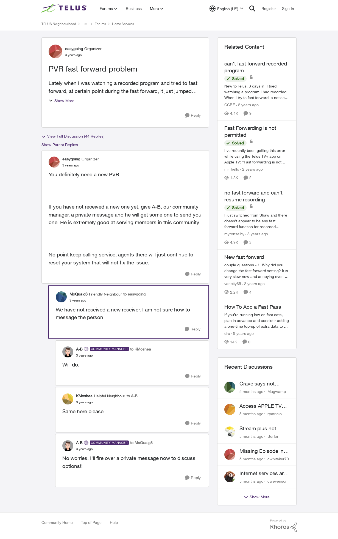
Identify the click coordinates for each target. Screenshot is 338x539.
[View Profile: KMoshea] (67, 398)
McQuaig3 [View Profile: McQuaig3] (78, 294)
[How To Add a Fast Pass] (257, 320)
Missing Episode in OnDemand (261, 451)
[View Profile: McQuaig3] (61, 296)
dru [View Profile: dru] (227, 333)
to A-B (132, 395)
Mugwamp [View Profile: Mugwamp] (276, 391)
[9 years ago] (242, 333)
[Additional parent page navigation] (85, 24)
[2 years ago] (247, 105)
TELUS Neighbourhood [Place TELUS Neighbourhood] (58, 24)
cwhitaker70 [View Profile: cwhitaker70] (278, 458)
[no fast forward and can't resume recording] (257, 220)
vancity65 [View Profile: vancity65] (232, 283)
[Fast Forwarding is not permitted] (257, 156)
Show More (61, 100)
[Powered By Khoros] (283, 525)
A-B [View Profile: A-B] (79, 349)
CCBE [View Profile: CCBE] (229, 104)
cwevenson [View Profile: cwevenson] (277, 481)
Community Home (57, 522)
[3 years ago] (256, 234)
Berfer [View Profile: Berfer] (272, 436)
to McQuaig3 (141, 442)
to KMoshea (140, 349)
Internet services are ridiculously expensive (262, 473)
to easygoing (134, 294)
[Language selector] (226, 8)
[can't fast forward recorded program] (257, 91)
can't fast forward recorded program (255, 67)
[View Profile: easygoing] (55, 51)
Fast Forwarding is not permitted (250, 131)
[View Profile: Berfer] (229, 431)
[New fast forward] (257, 270)
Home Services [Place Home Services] (123, 24)
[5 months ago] (251, 391)
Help (114, 522)
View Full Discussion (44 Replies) (73, 136)
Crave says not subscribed (257, 384)
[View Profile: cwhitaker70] (229, 454)
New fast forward (244, 257)
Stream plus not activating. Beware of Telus (263, 428)
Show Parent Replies (59, 144)
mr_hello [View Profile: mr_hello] (231, 169)
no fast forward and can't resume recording (253, 196)
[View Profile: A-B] (67, 351)
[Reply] (193, 115)
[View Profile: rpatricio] (229, 409)
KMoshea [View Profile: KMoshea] (84, 395)
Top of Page (91, 522)
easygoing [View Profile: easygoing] (74, 48)
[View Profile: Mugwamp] (229, 387)
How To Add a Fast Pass (252, 307)
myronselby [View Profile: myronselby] (234, 233)
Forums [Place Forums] (100, 24)
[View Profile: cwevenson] (229, 476)
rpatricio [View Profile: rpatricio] (274, 413)
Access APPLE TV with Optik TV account (260, 406)
